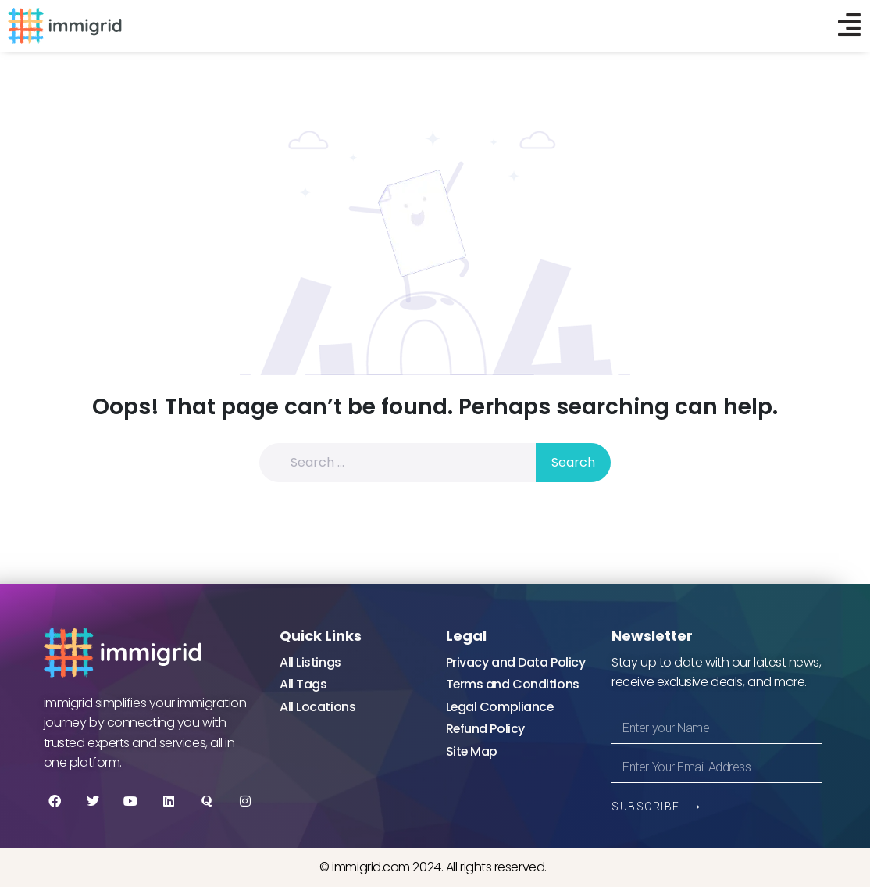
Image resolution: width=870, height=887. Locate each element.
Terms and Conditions (513, 684)
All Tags (303, 684)
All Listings (310, 662)
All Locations (317, 707)
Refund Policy (486, 729)
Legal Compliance (500, 707)
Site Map (472, 751)
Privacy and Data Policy (516, 662)
